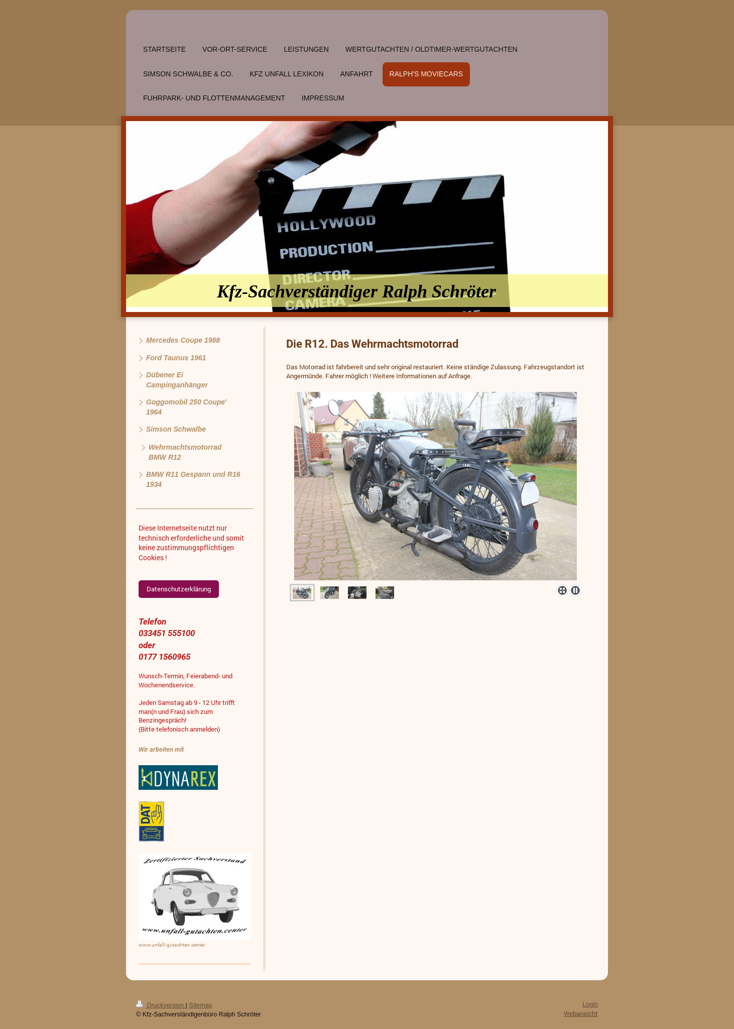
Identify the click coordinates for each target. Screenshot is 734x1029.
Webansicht (581, 1013)
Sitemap (200, 1005)
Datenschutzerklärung (179, 589)
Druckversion (160, 1005)
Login (590, 1004)
